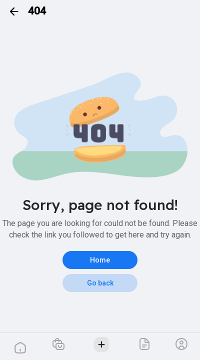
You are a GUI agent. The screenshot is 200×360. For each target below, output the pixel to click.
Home (100, 260)
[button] (59, 343)
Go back (100, 283)
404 (37, 11)
